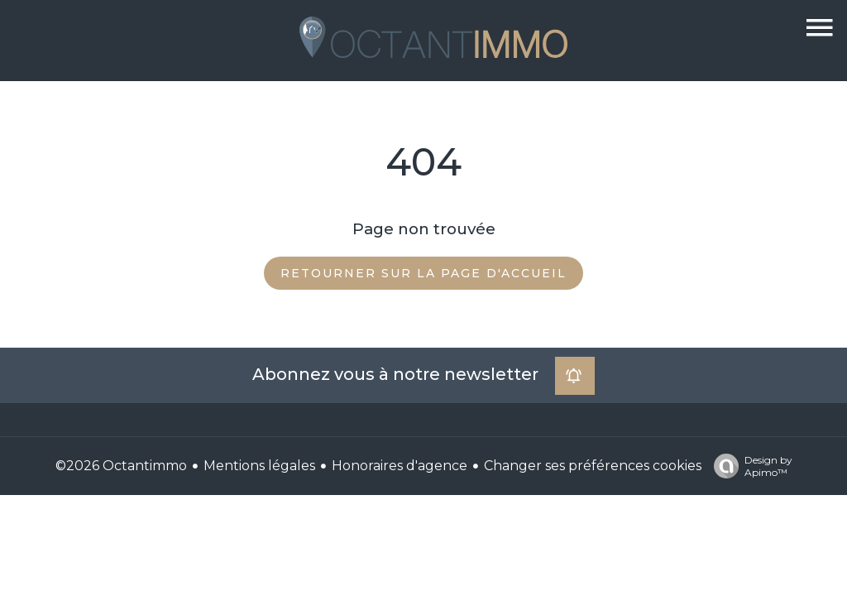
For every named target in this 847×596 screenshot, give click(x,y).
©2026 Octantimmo (121, 465)
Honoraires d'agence (399, 465)
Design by (749, 466)
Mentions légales (259, 465)
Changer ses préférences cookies (592, 465)
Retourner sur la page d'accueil (423, 273)
